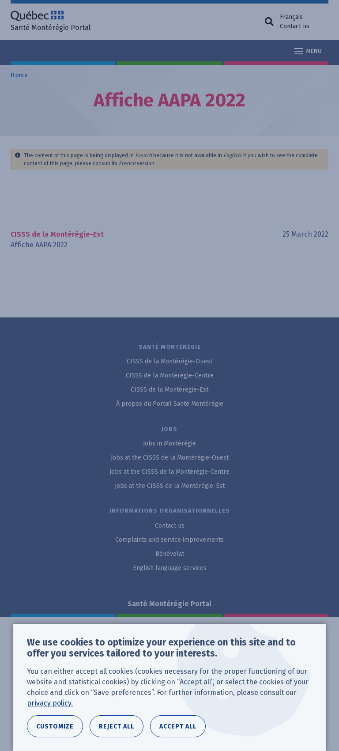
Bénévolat (169, 554)
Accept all (177, 726)
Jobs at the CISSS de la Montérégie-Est (170, 486)
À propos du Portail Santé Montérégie (169, 404)
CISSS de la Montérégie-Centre (170, 375)
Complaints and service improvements (169, 539)
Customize (55, 726)
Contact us (294, 26)
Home (19, 75)
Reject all (116, 726)
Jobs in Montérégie (169, 443)
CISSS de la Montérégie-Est (169, 389)
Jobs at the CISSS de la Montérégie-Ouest (170, 457)
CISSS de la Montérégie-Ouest (169, 361)
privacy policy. (50, 703)
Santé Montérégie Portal (169, 604)
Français (291, 17)
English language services (170, 568)
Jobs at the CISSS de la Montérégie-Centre (169, 472)
